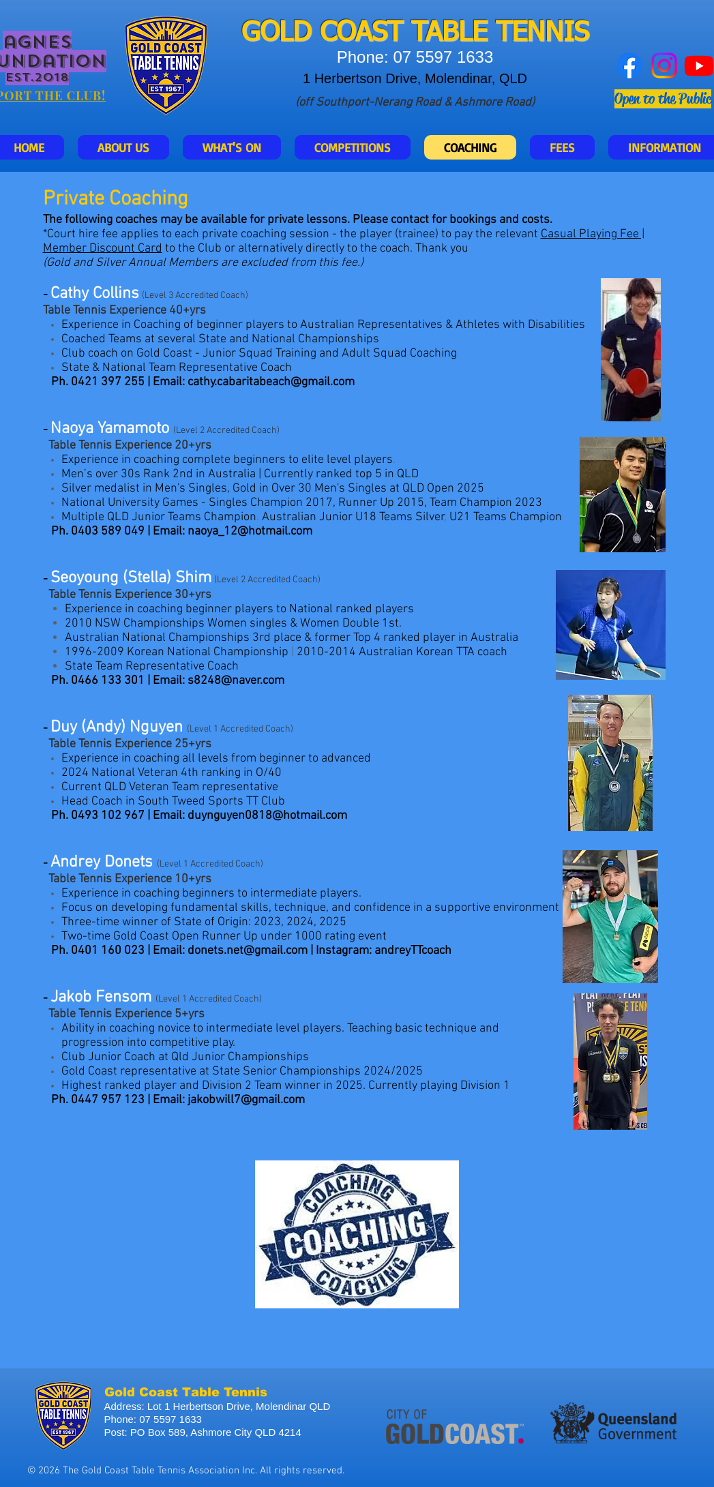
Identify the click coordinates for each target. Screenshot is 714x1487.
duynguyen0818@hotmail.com (267, 816)
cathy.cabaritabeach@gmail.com (271, 382)
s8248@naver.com (236, 681)
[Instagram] (664, 65)
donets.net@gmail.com (248, 951)
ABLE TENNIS (507, 33)
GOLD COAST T (333, 33)
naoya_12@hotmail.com (250, 531)
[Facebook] (629, 65)
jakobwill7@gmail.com (246, 1100)
